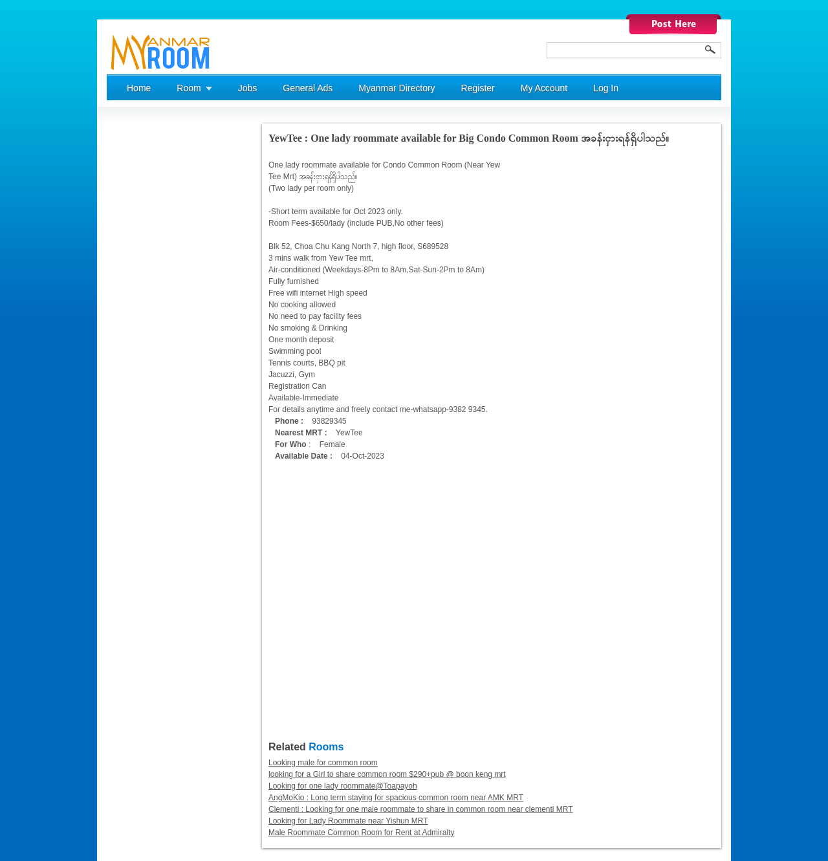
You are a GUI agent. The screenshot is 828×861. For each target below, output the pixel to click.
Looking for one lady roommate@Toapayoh (342, 785)
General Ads (307, 88)
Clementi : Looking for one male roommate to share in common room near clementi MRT (420, 809)
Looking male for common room (323, 762)
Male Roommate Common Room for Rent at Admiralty (361, 832)
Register (478, 88)
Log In (605, 88)
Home (139, 88)
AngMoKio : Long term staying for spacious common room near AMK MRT (395, 797)
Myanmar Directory (396, 88)
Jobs (247, 88)
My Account (544, 88)
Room (189, 88)
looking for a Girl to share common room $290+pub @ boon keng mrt (387, 774)
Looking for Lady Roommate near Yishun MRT (348, 820)
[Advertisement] (158, 318)
